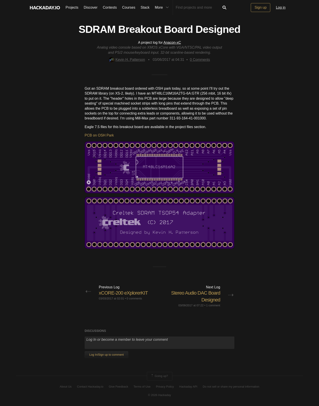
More (163, 7)
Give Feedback (118, 386)
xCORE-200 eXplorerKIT (123, 293)
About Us (66, 386)
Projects (72, 7)
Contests (110, 7)
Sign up (260, 7)
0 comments (134, 298)
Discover (90, 7)
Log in (281, 7)
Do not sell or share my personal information (231, 386)
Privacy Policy (165, 386)
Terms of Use (142, 386)
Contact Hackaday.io (90, 386)
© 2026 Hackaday (159, 395)
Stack (145, 7)
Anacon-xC (172, 42)
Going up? (159, 376)
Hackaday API (188, 386)
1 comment (213, 305)
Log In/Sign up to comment (106, 354)
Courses (128, 7)
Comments (200, 59)
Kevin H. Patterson (127, 59)
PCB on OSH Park (99, 135)
